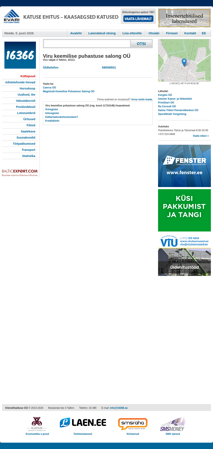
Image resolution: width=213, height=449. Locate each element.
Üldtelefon (50, 67)
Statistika (28, 156)
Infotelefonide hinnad (20, 82)
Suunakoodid (25, 137)
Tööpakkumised (24, 143)
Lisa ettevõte (132, 33)
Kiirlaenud (132, 432)
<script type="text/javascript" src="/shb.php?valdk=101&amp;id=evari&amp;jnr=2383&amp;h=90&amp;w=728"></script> (79, 18)
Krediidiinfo (52, 120)
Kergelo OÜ (165, 95)
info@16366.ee (119, 407)
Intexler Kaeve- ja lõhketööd (175, 98)
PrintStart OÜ (166, 102)
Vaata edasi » (201, 135)
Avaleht (76, 33)
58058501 (108, 67)
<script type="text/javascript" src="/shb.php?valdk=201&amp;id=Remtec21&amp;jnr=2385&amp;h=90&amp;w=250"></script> (184, 18)
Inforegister (52, 113)
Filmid (31, 125)
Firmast (172, 33)
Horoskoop (27, 88)
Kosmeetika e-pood (37, 432)
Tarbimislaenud (83, 432)
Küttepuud (27, 76)
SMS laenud (172, 432)
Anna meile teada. (142, 99)
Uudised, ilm (26, 94)
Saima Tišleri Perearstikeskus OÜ (178, 110)
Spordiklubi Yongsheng (172, 114)
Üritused (29, 119)
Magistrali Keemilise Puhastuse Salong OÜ (68, 91)
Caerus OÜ (49, 87)
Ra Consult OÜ (167, 106)
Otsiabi (154, 33)
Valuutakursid (25, 100)
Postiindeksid (25, 107)
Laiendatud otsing (102, 33)
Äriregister (51, 109)
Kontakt (190, 33)
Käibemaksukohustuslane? (61, 117)
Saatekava (28, 131)
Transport (28, 150)
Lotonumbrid (26, 113)
